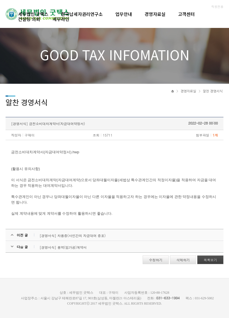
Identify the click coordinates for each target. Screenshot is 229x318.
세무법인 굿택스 (33, 14)
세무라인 (61, 19)
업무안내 (123, 14)
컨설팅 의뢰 (29, 19)
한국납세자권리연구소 (82, 14)
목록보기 (210, 259)
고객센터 (186, 14)
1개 (215, 135)
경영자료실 (155, 14)
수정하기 (155, 259)
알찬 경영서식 (213, 91)
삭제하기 (183, 259)
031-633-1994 (168, 297)
